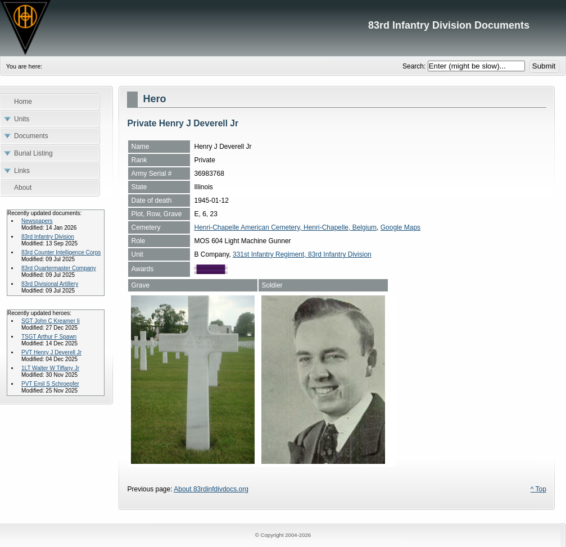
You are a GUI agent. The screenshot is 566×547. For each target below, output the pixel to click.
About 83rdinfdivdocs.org (211, 489)
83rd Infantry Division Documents (283, 28)
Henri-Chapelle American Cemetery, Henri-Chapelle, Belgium (285, 227)
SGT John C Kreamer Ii (50, 321)
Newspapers (37, 221)
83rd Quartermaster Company (58, 268)
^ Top (538, 489)
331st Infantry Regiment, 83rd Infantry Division (302, 254)
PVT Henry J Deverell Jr (51, 352)
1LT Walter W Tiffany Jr (50, 368)
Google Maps (400, 227)
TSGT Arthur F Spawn (48, 337)
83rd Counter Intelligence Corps (61, 252)
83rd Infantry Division (47, 237)
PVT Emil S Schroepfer (50, 384)
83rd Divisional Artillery (49, 284)
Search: (415, 66)
